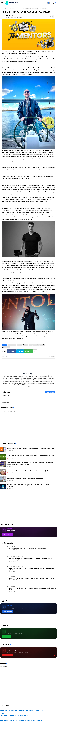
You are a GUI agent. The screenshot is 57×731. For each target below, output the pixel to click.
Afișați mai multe (50, 392)
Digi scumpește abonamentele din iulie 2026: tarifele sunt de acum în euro (21, 720)
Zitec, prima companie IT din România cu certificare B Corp (25, 478)
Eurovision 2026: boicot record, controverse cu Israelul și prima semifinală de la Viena (32, 589)
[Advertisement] (12, 427)
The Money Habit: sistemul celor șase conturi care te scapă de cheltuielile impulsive (30, 485)
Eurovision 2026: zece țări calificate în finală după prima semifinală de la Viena (32, 578)
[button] (48, 3)
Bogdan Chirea (27, 373)
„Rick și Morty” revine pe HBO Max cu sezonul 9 (14, 715)
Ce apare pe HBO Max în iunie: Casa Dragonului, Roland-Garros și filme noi (21, 710)
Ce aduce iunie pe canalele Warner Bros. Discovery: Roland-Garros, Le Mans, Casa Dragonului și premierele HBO (30, 463)
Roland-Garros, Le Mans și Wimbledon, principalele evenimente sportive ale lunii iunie (30, 456)
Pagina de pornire (6, 8)
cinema (19, 344)
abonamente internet (5, 719)
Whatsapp (29, 351)
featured (25, 344)
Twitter (21, 351)
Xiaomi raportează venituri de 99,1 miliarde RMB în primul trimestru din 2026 (30, 448)
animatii (2, 708)
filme (31, 344)
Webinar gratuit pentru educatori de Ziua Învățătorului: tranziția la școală (30, 470)
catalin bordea (12, 344)
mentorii (36, 344)
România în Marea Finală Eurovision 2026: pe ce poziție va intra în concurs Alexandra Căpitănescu (30, 559)
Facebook (12, 351)
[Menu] (2, 3)
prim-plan (42, 344)
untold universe (14, 8)
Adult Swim (3, 714)
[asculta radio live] (55, 2)
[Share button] (35, 351)
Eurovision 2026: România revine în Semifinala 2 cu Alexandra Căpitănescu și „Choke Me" (31, 569)
